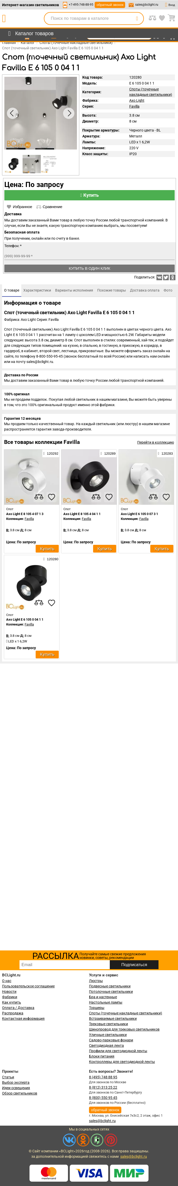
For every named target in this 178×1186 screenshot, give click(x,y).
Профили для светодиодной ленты (118, 1051)
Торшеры (96, 1008)
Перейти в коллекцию (155, 442)
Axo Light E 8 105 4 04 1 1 (82, 514)
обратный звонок (109, 5)
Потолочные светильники (111, 991)
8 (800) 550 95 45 (103, 1098)
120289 (108, 453)
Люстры (96, 981)
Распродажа (12, 1013)
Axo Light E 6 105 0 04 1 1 (24, 619)
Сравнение (49, 206)
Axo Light (136, 100)
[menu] (30, 34)
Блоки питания (101, 1056)
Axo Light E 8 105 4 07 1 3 (24, 514)
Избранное (19, 207)
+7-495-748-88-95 (81, 4)
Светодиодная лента (106, 1045)
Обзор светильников (19, 1093)
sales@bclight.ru (146, 4)
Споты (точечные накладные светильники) (125, 1013)
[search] (137, 18)
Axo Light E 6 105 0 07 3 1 (139, 514)
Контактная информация (23, 1018)
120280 (50, 559)
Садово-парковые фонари (111, 1040)
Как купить (11, 1002)
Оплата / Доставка (18, 1008)
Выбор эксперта (15, 1082)
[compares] (39, 497)
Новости (9, 991)
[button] (68, 113)
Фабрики (9, 997)
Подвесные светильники (110, 986)
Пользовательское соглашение (28, 986)
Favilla (134, 106)
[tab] (11, 290)
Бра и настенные (103, 997)
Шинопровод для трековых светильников (124, 1029)
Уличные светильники (108, 1035)
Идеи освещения (16, 1088)
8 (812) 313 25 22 (103, 1087)
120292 (50, 453)
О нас (6, 981)
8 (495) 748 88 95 (103, 1077)
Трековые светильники (108, 1024)
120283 (165, 453)
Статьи (8, 1077)
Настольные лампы (105, 1002)
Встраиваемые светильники (113, 1018)
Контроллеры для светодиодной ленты (122, 1062)
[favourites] (51, 497)
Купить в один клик (89, 268)
